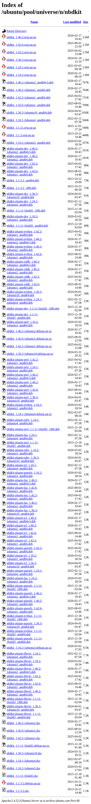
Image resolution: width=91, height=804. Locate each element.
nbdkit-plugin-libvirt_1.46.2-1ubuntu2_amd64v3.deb (24, 670)
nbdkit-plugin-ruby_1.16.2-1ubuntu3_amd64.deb (23, 451)
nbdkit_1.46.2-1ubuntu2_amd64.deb (28, 90)
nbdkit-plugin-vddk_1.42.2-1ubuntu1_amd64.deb (23, 278)
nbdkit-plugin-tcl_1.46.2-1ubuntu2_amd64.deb (22, 527)
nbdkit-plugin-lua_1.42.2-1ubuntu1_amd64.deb (22, 497)
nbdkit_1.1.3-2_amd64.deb (23, 180)
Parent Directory (16, 31)
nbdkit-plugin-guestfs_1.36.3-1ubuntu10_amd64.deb (24, 625)
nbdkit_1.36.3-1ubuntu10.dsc (24, 753)
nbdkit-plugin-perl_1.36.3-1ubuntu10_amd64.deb (23, 399)
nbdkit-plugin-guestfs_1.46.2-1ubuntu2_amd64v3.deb (24, 595)
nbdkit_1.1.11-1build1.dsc (22, 775)
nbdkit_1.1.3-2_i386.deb (21, 188)
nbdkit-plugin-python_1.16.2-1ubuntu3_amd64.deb (24, 406)
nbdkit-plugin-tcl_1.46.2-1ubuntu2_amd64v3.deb (22, 519)
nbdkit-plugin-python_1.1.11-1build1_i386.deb (24, 617)
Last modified (72, 22)
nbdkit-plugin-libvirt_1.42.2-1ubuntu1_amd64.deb (24, 678)
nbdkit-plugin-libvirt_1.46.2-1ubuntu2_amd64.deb (24, 693)
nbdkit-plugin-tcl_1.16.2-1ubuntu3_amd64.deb (22, 557)
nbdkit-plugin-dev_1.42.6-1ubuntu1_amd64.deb (22, 173)
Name (34, 22)
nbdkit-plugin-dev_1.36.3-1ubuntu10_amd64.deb (22, 195)
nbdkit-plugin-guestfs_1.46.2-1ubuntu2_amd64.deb (24, 602)
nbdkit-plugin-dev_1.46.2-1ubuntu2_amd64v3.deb (22, 150)
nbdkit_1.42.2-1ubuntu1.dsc (23, 738)
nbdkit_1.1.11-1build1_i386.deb (26, 210)
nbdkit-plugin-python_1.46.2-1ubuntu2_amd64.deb (24, 248)
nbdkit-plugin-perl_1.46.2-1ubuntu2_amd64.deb (23, 384)
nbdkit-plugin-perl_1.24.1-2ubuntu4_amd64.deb (23, 369)
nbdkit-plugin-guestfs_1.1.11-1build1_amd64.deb (24, 640)
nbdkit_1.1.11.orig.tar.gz (21, 127)
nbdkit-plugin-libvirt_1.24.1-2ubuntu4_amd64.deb (24, 655)
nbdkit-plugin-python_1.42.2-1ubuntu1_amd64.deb (24, 233)
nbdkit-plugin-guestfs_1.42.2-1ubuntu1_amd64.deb (24, 549)
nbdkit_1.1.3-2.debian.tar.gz (23, 783)
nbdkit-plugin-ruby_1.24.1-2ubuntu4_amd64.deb (23, 421)
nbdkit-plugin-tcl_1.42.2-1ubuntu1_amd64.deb (22, 542)
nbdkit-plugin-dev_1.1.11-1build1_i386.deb (33, 308)
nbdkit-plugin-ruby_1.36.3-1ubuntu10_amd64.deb (23, 459)
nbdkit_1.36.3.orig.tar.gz (21, 59)
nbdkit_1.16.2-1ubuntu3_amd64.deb (28, 142)
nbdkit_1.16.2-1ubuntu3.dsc (23, 768)
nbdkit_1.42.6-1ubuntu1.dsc (23, 730)
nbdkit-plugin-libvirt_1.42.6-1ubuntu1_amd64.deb (24, 685)
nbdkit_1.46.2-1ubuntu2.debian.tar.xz (29, 331)
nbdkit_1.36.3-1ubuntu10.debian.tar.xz (30, 353)
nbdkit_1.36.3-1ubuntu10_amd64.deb (29, 112)
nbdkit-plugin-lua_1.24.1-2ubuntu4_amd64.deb (22, 436)
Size (85, 22)
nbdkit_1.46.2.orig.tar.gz (21, 37)
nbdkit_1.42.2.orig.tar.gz (21, 52)
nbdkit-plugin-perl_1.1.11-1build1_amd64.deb (22, 444)
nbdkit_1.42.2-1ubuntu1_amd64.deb (28, 97)
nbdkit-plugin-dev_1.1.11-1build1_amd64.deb (22, 316)
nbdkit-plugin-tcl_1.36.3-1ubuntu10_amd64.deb (22, 564)
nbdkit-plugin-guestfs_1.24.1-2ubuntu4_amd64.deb (24, 572)
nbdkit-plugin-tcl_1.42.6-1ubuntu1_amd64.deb (22, 534)
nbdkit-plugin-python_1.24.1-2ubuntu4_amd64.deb (24, 301)
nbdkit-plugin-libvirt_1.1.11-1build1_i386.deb (24, 700)
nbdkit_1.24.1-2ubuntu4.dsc (23, 760)
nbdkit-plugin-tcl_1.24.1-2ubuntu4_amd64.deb (22, 467)
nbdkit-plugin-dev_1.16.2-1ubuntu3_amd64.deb (22, 218)
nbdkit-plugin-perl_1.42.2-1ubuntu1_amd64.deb (23, 361)
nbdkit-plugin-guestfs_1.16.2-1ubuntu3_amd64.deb (24, 474)
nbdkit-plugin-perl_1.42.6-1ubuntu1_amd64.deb (23, 391)
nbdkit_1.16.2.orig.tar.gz (21, 74)
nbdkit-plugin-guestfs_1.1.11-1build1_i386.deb (24, 587)
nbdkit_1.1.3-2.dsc (18, 791)
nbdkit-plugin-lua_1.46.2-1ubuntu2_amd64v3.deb (22, 482)
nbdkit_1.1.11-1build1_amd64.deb (27, 225)
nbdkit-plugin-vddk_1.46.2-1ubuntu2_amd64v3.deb (23, 263)
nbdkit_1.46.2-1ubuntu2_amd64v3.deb (30, 82)
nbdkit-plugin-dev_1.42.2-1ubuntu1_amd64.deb (22, 165)
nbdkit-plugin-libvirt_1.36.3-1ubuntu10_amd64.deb (24, 708)
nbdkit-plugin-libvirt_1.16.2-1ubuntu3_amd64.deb (24, 662)
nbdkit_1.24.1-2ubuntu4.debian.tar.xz (29, 414)
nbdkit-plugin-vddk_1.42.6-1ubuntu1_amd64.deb (23, 286)
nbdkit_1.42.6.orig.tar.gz (21, 44)
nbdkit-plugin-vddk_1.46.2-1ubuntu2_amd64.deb (23, 271)
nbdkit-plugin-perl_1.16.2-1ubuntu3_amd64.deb (23, 323)
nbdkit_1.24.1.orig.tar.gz (21, 67)
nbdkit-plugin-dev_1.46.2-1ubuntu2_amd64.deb (22, 158)
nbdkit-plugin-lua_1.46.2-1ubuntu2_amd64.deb (22, 504)
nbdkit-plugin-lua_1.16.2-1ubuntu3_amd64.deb (22, 580)
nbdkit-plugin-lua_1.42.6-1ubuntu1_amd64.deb (22, 489)
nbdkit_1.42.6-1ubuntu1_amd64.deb (28, 105)
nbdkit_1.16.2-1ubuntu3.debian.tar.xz (29, 647)
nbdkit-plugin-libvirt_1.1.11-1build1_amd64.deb (24, 715)
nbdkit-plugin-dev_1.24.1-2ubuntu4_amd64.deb (22, 203)
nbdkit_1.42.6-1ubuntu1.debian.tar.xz (29, 338)
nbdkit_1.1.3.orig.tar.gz (21, 135)
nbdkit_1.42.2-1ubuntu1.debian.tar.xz (29, 346)
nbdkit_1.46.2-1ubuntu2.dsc (23, 723)
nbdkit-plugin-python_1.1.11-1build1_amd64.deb (24, 632)
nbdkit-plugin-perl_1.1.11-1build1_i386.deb (33, 429)
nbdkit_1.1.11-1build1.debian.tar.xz (28, 745)
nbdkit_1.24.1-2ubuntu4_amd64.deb (28, 120)
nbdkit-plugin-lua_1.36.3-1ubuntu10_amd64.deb (22, 512)
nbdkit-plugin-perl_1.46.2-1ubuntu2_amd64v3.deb (23, 376)
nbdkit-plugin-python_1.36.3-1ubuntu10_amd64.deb (24, 293)
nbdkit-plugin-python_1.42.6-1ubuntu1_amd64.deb (24, 255)
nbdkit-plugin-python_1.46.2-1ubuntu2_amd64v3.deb (24, 240)
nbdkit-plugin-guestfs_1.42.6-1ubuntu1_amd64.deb (24, 610)
